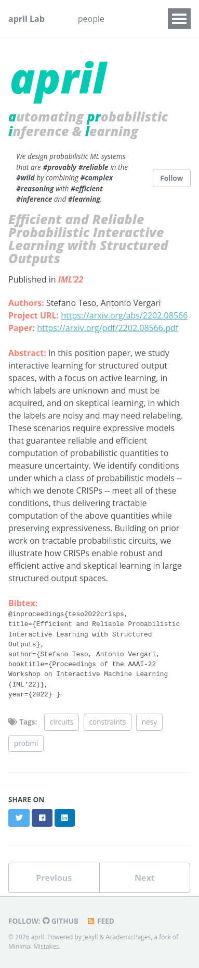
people (91, 18)
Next (145, 878)
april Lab (26, 18)
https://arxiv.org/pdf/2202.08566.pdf (107, 328)
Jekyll (90, 937)
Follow (171, 178)
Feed (100, 921)
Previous (54, 878)
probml (26, 743)
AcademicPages (128, 937)
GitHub (60, 921)
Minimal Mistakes (33, 946)
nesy (149, 722)
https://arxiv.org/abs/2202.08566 (124, 315)
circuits (61, 722)
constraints (107, 722)
